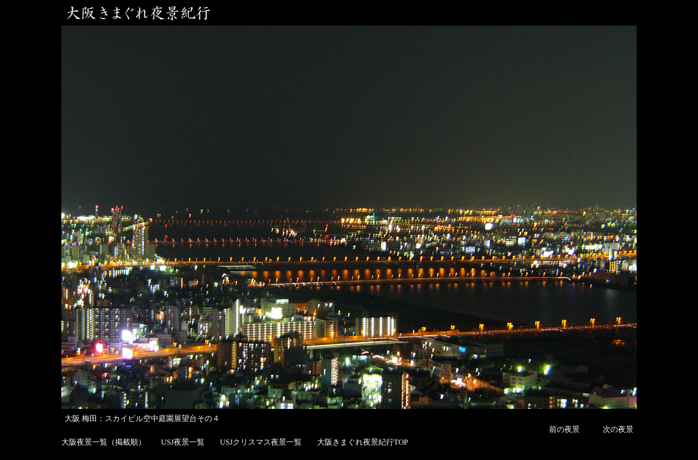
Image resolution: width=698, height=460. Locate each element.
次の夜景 (618, 429)
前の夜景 (564, 429)
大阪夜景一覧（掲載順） (103, 442)
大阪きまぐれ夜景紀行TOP (362, 442)
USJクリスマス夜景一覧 (261, 442)
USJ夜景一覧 (183, 442)
